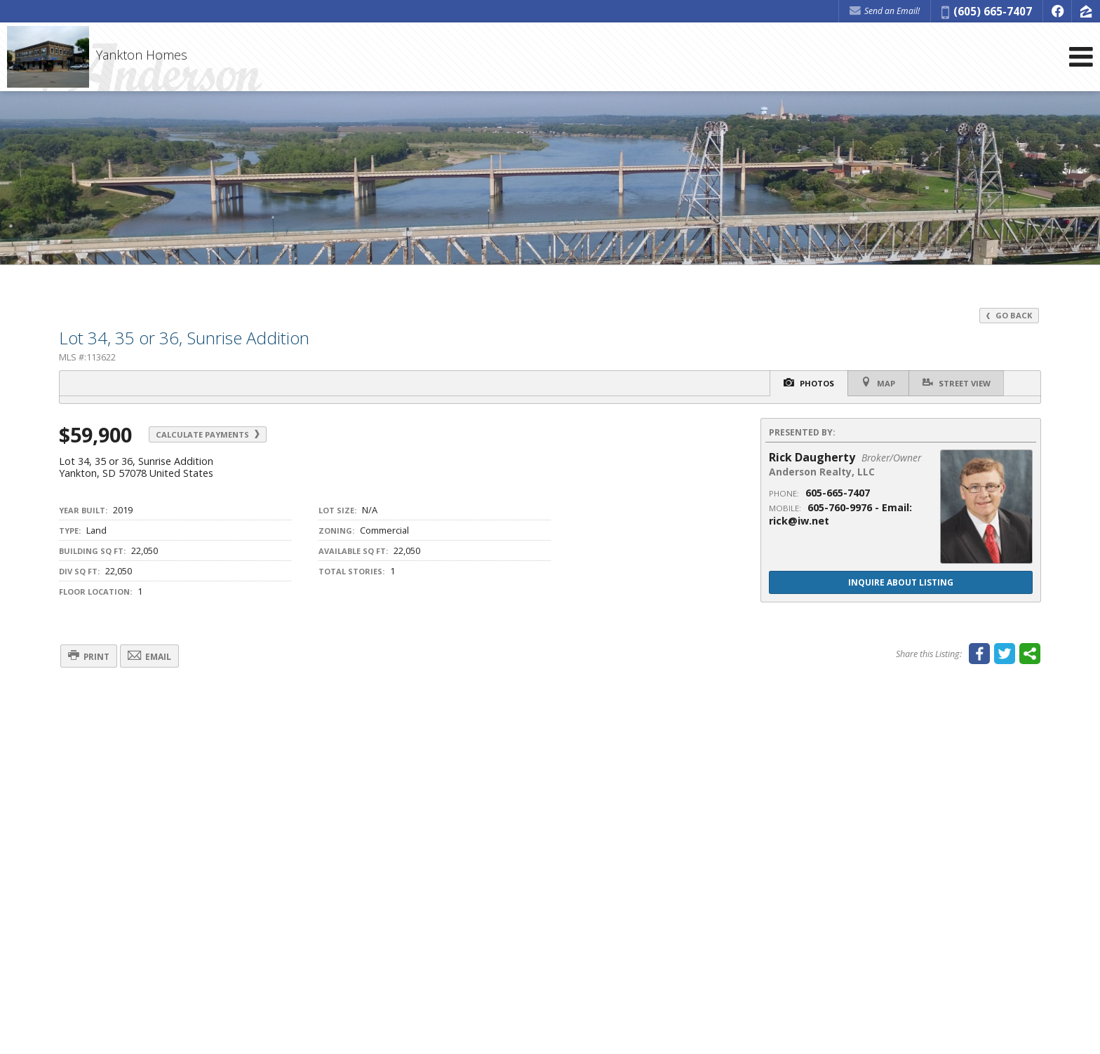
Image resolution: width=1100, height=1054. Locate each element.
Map (876, 383)
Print (90, 656)
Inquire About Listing (900, 582)
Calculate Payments (211, 434)
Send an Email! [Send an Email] (885, 11)
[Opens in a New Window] (1057, 11)
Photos (804, 383)
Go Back (1009, 315)
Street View (956, 383)
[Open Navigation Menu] (1081, 57)
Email (155, 656)
